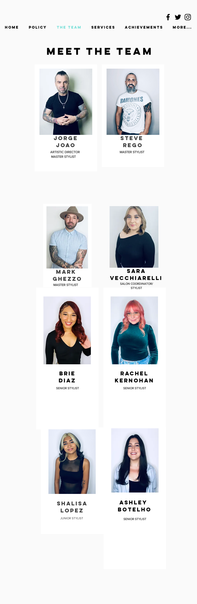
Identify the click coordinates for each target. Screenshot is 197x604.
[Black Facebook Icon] (168, 17)
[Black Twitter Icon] (178, 17)
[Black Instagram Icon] (188, 17)
